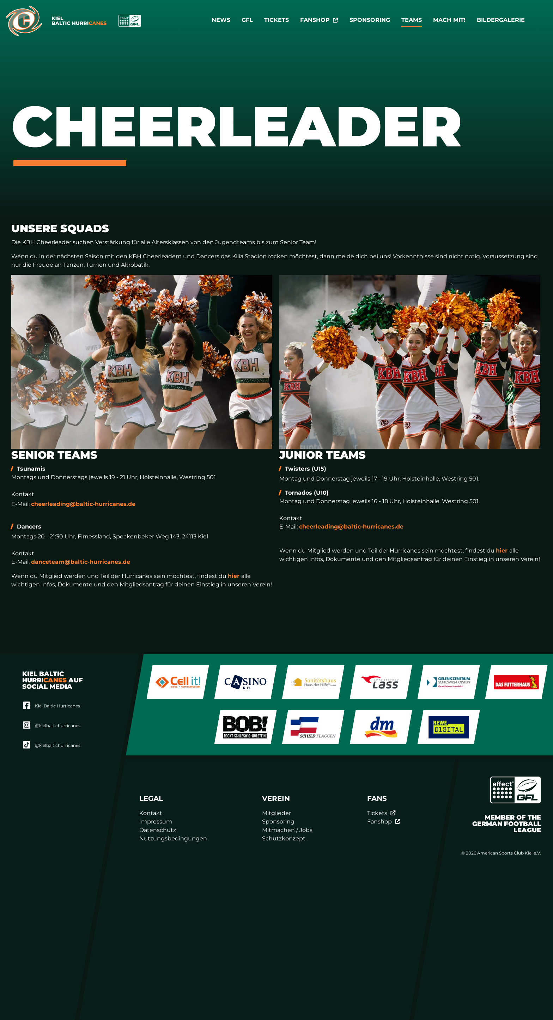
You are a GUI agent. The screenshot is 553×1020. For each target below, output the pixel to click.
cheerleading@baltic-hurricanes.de (83, 504)
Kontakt (150, 813)
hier (234, 576)
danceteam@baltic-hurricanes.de (80, 562)
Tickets (276, 20)
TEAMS (411, 20)
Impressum (155, 821)
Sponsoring (370, 20)
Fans (377, 798)
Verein (276, 798)
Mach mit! (449, 20)
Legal (151, 798)
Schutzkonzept (283, 838)
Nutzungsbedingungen (173, 838)
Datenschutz (157, 830)
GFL (247, 20)
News (221, 20)
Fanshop (319, 20)
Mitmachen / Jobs (287, 830)
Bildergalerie (501, 20)
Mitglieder (276, 813)
